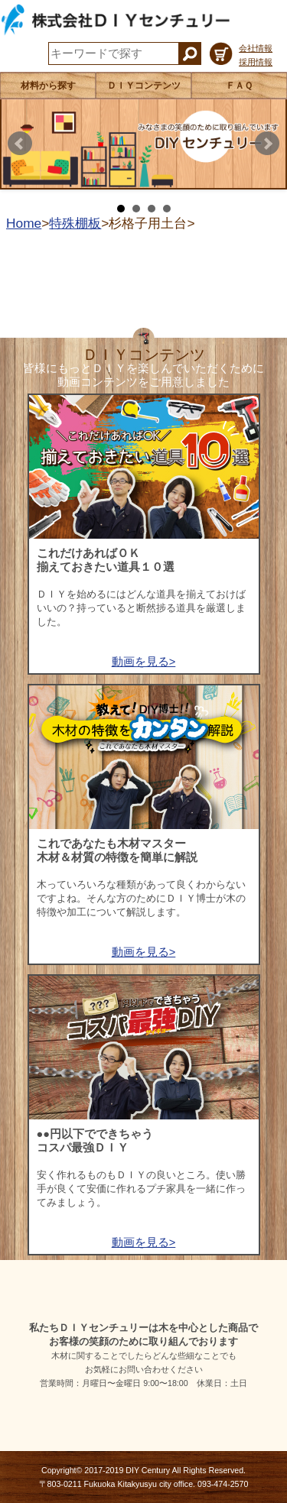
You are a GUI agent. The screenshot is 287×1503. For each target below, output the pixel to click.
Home (23, 223)
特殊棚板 (75, 223)
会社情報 (255, 48)
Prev (20, 143)
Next (267, 143)
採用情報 (255, 61)
